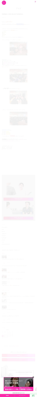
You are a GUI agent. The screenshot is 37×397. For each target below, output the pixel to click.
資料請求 (7, 395)
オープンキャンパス (22, 395)
